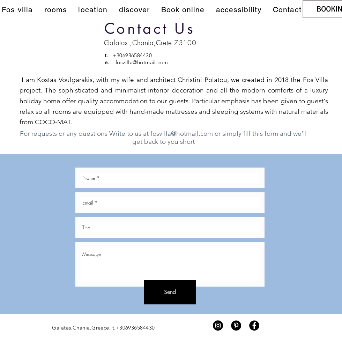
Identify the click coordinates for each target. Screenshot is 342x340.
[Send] (170, 292)
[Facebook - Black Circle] (254, 325)
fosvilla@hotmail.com (142, 62)
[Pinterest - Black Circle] (236, 325)
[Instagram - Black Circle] (218, 325)
